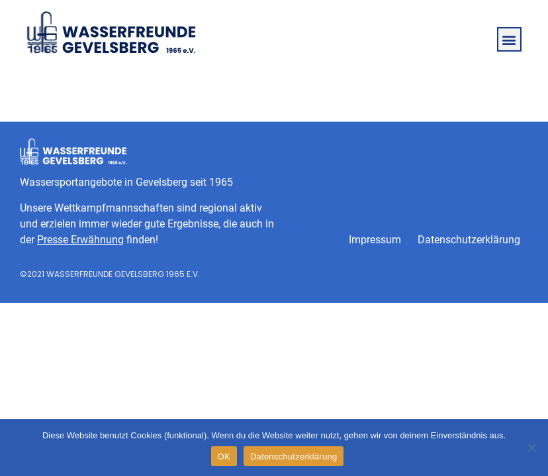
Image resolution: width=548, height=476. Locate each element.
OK (224, 456)
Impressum (375, 239)
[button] (509, 39)
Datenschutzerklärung (469, 239)
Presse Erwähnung (80, 239)
